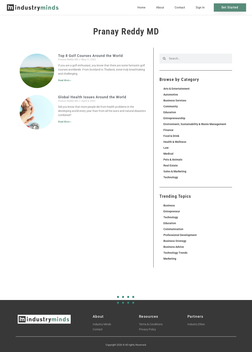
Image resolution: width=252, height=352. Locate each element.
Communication (173, 229)
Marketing (169, 258)
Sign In (200, 7)
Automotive (170, 94)
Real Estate (170, 165)
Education (169, 112)
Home (141, 7)
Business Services (174, 100)
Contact (180, 7)
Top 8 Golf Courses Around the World (90, 56)
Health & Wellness (174, 141)
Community (170, 106)
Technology (170, 177)
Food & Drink (171, 135)
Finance (168, 130)
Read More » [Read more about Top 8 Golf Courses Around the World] (64, 80)
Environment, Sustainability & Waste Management (194, 124)
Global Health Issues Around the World (92, 97)
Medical (168, 153)
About (160, 7)
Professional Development (180, 235)
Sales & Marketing (174, 171)
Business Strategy (174, 240)
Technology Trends (175, 252)
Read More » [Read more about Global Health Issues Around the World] (64, 121)
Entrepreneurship (174, 118)
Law (166, 147)
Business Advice (173, 246)
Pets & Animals (172, 159)
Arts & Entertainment (176, 88)
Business (169, 205)
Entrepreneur (171, 211)
